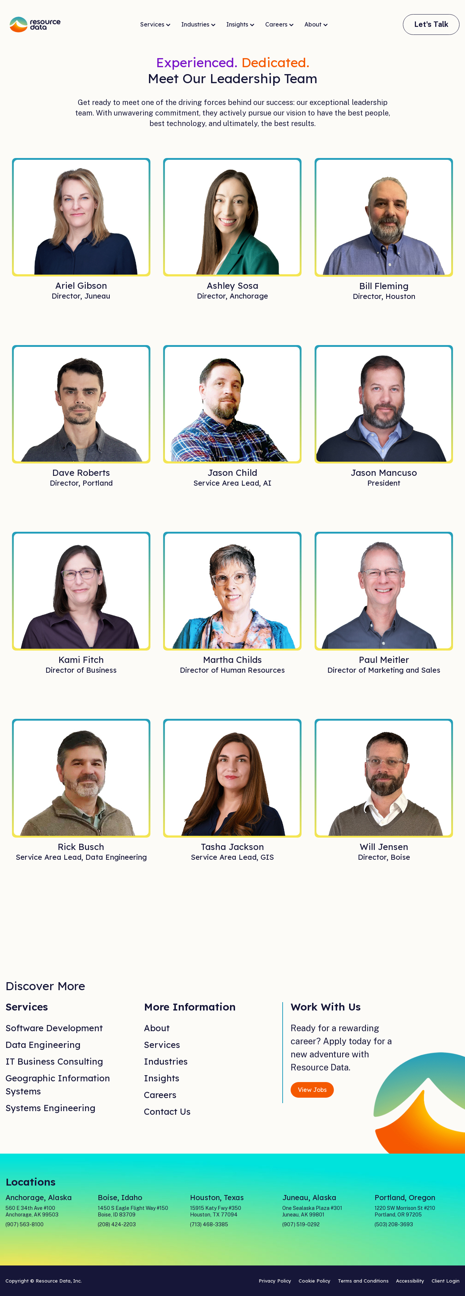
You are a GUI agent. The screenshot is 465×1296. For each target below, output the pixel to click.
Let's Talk (431, 24)
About (316, 24)
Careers (279, 24)
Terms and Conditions (363, 1281)
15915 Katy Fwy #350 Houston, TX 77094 (215, 1211)
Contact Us (167, 1111)
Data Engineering (43, 1044)
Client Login (446, 1281)
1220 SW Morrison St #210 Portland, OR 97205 (405, 1211)
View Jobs (312, 1089)
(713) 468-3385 (209, 1224)
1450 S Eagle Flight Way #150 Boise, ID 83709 (133, 1211)
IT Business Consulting (54, 1061)
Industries (198, 24)
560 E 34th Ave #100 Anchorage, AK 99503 (31, 1211)
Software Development (54, 1027)
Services (155, 24)
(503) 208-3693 (394, 1224)
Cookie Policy (315, 1281)
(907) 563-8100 (24, 1224)
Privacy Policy (275, 1281)
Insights (240, 24)
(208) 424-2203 (117, 1224)
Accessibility (410, 1281)
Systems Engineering (50, 1107)
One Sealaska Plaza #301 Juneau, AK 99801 (312, 1211)
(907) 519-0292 (301, 1224)
